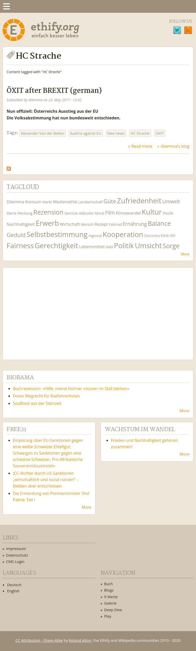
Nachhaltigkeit (21, 224)
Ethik (165, 235)
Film (110, 212)
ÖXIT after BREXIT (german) (54, 90)
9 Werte (111, 596)
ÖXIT (160, 133)
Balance (159, 223)
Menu (6, 6)
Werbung (24, 213)
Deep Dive (113, 609)
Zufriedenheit (139, 200)
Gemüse (71, 213)
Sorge (171, 246)
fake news (116, 133)
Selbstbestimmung (57, 234)
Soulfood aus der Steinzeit (37, 403)
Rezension (48, 212)
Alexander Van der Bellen (42, 133)
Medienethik (65, 202)
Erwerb (47, 223)
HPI (172, 235)
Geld (109, 246)
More (185, 254)
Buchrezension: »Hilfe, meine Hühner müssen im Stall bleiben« (71, 388)
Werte (12, 213)
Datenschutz (17, 555)
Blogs (109, 590)
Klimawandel (128, 213)
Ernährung (134, 223)
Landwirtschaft (90, 201)
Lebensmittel (92, 246)
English (13, 590)
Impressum (16, 548)
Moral (99, 213)
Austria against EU (85, 133)
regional (95, 235)
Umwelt (171, 201)
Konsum (33, 202)
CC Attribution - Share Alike (39, 640)
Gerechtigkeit (56, 245)
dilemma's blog (175, 146)
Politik (124, 245)
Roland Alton (80, 640)
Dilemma (15, 202)
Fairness (20, 245)
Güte (109, 201)
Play (107, 616)
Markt (47, 201)
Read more (141, 146)
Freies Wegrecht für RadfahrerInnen (46, 396)
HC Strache (140, 133)
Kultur (152, 212)
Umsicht (148, 245)
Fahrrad (115, 224)
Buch (108, 583)
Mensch (87, 224)
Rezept (101, 224)
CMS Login (15, 561)
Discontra (152, 235)
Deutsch (14, 584)
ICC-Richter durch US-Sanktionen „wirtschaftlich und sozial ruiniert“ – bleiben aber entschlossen (46, 479)
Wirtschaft (70, 224)
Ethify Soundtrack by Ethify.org (45, 309)
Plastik (168, 213)
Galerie (110, 603)
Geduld (16, 235)
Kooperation (123, 234)
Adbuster (86, 213)
